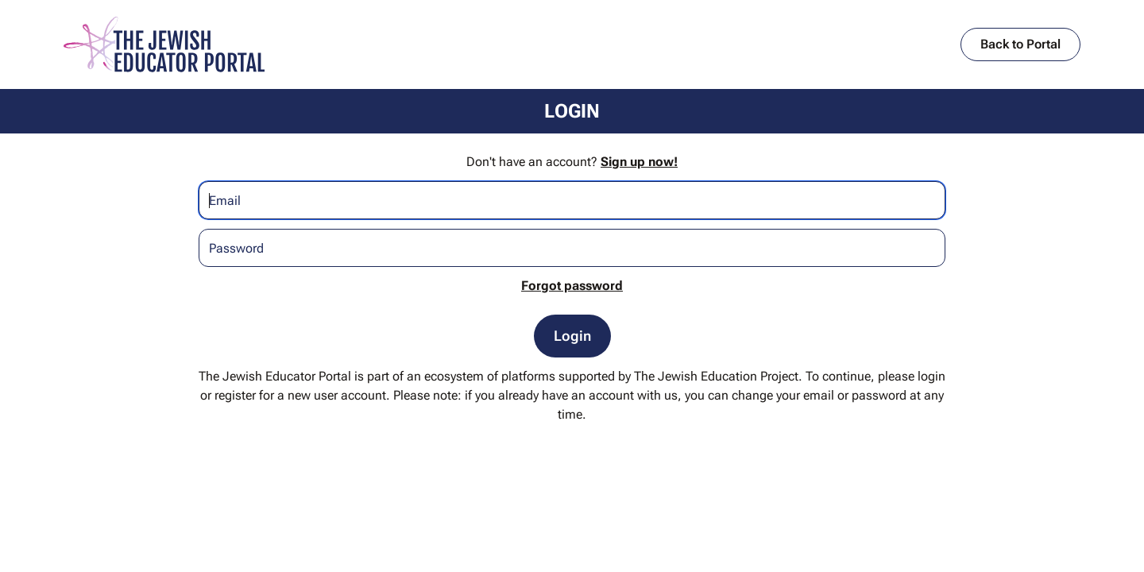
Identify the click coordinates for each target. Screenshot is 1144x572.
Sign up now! (639, 161)
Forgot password (572, 285)
